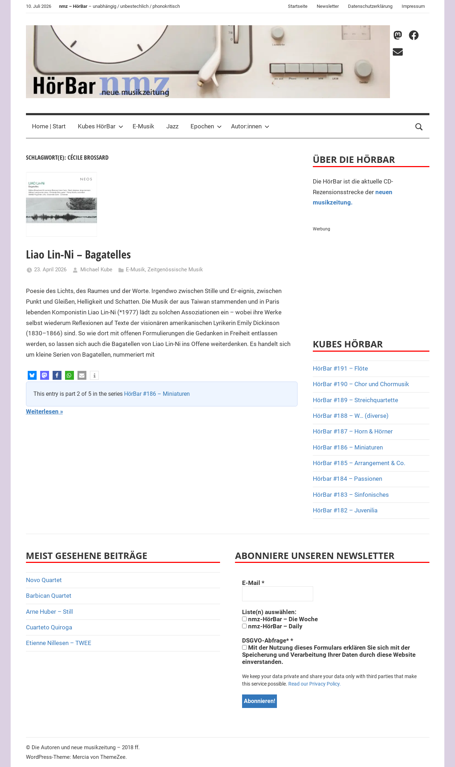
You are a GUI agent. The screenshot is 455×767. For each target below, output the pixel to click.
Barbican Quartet (48, 595)
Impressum (413, 6)
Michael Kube (96, 269)
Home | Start (49, 126)
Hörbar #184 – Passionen (347, 478)
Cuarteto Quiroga (49, 627)
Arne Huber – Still (49, 611)
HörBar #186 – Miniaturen (157, 393)
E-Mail (253, 582)
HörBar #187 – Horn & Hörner (353, 431)
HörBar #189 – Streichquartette (355, 400)
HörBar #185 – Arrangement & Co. (359, 463)
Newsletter (328, 6)
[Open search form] (419, 126)
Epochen (206, 126)
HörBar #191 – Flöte (340, 368)
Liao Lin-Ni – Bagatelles (78, 254)
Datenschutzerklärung (370, 6)
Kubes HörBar (100, 126)
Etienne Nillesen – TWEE (58, 642)
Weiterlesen (42, 411)
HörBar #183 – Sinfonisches (351, 494)
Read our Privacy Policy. (314, 684)
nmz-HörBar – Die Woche (280, 619)
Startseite (297, 6)
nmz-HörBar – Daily (272, 626)
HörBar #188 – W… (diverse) (351, 415)
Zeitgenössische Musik (175, 269)
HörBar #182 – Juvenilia (345, 510)
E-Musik (143, 126)
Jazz (172, 126)
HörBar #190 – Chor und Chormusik (361, 384)
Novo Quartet (44, 580)
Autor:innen (250, 126)
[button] (32, 375)
